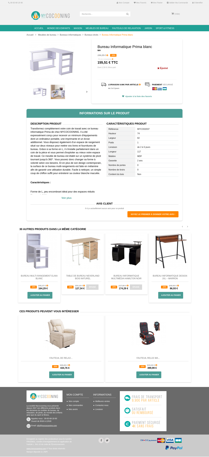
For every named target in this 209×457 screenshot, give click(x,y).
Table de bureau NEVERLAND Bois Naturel (82, 277)
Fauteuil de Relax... (61, 358)
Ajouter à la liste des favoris (138, 96)
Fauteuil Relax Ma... (148, 358)
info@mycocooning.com (47, 426)
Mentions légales (102, 421)
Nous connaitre (101, 417)
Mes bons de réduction (78, 421)
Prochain (87, 93)
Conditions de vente (103, 413)
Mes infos (73, 417)
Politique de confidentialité (101, 427)
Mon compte (123, 3)
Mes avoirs (73, 409)
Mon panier (156, 3)
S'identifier (197, 3)
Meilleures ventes (102, 401)
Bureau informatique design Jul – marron (170, 277)
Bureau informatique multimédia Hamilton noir (126, 277)
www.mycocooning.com (36, 449)
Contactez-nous (101, 405)
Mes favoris (140, 3)
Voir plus (66, 198)
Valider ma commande (177, 3)
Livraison (99, 409)
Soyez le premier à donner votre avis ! (153, 214)
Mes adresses (74, 413)
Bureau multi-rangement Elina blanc (39, 277)
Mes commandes (76, 405)
